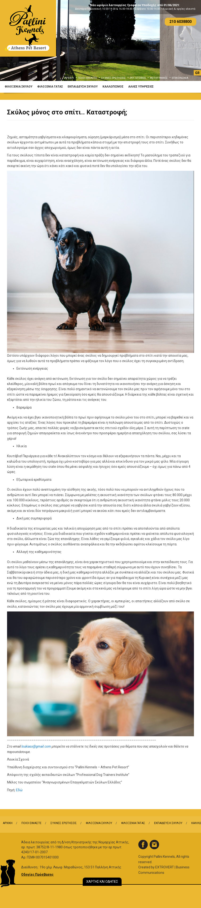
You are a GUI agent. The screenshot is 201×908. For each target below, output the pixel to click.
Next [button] (191, 44)
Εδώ (19, 790)
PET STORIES (138, 78)
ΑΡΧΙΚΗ (69, 78)
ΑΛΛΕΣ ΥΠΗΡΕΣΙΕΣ (141, 86)
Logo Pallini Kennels (28, 28)
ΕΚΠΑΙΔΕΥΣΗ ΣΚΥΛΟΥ (83, 86)
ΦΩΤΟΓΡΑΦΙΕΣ (159, 78)
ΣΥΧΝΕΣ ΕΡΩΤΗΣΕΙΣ (113, 78)
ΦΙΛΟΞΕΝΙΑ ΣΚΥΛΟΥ (19, 86)
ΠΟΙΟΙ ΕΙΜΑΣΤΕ (87, 78)
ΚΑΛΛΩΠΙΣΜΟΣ (113, 86)
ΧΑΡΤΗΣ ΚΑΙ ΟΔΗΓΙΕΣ (102, 881)
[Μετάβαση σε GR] (197, 72)
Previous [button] (10, 44)
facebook (143, 844)
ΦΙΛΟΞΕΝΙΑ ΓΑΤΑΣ (50, 86)
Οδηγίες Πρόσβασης (37, 874)
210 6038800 (180, 21)
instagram (154, 844)
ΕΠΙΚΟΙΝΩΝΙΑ (180, 78)
